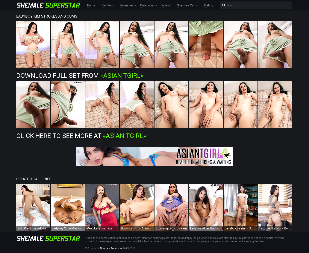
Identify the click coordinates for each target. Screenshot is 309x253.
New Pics (108, 5)
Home (91, 5)
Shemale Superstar (111, 248)
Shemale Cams (187, 5)
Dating (208, 5)
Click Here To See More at (81, 135)
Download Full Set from (80, 75)
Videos (166, 5)
